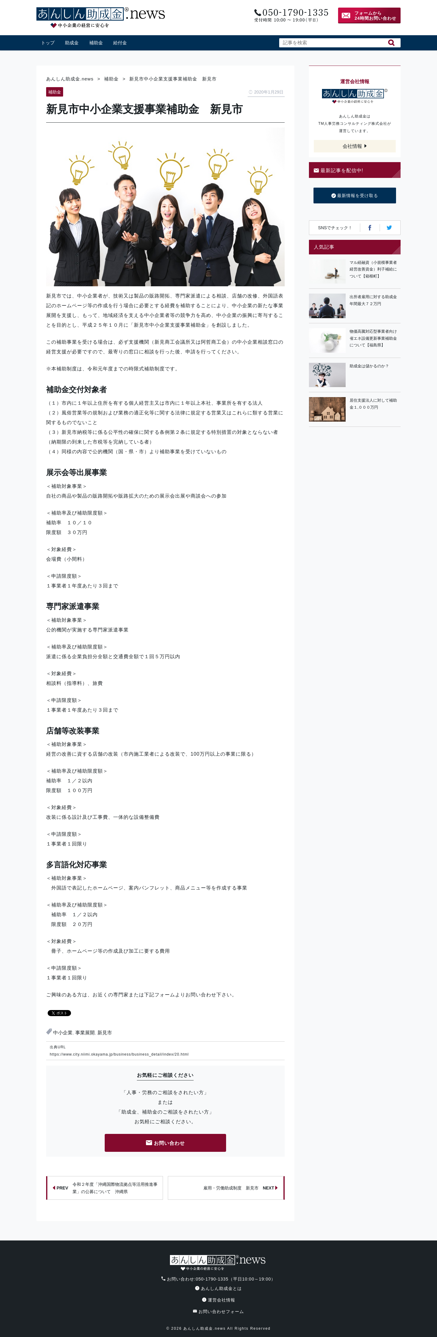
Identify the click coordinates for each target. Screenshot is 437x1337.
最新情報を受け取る (354, 196)
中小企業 (63, 1032)
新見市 (104, 1032)
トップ (48, 42)
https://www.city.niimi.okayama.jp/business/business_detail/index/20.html (119, 1054)
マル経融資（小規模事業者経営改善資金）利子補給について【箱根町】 (373, 269)
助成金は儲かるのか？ (369, 366)
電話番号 (290, 15)
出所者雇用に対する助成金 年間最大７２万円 (375, 300)
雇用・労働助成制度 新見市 (240, 1188)
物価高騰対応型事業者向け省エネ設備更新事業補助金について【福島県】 (373, 338)
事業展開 (85, 1032)
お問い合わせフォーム (218, 1311)
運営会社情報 (218, 1300)
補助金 (96, 42)
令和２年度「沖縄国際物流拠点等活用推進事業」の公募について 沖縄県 (105, 1188)
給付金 (120, 42)
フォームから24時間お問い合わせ (375, 16)
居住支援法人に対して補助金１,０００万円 (373, 404)
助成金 (72, 42)
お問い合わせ (165, 1143)
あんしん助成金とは (218, 1288)
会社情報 (352, 146)
